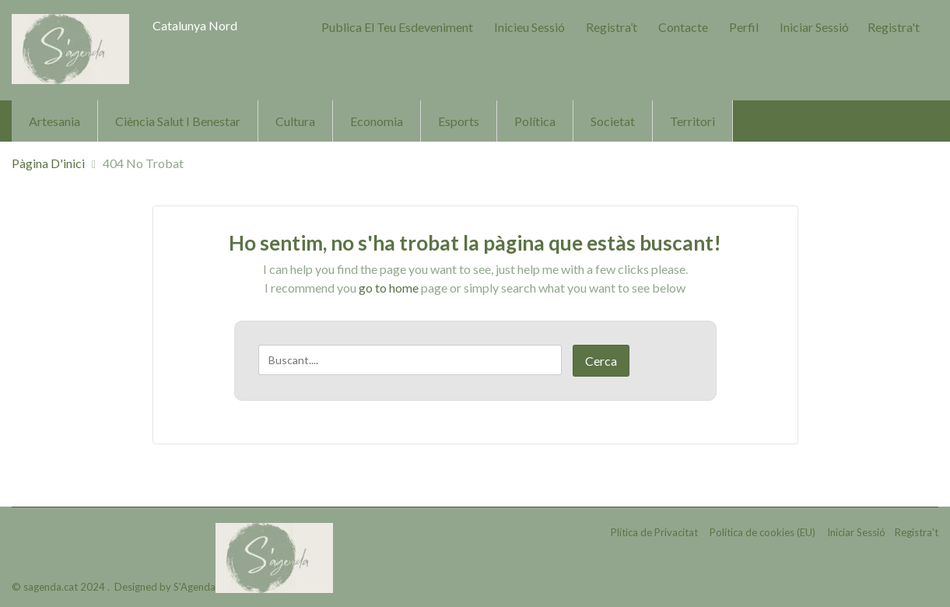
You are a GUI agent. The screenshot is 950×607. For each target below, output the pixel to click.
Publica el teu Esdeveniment (397, 26)
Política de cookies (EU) (762, 532)
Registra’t (611, 26)
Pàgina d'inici (48, 163)
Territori (692, 121)
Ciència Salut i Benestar (177, 121)
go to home (389, 287)
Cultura (295, 121)
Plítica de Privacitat (654, 532)
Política (535, 121)
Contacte (683, 26)
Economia (376, 121)
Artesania (54, 121)
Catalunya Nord (194, 25)
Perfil (744, 26)
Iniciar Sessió (814, 26)
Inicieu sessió (529, 26)
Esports (458, 121)
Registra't (894, 26)
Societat (613, 121)
